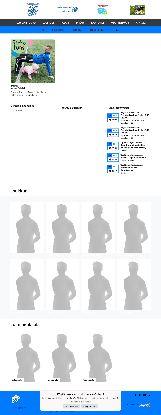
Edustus (48, 22)
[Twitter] (138, 395)
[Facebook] (134, 395)
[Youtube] (143, 395)
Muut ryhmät (120, 22)
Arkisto (141, 22)
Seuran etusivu (26, 22)
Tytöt (80, 22)
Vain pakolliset (89, 406)
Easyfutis (97, 22)
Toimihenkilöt (99, 30)
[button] (27, 229)
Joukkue (77, 30)
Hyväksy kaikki (71, 406)
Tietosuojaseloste (19, 407)
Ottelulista (17, 120)
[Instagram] (148, 395)
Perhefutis (58, 30)
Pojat (65, 22)
